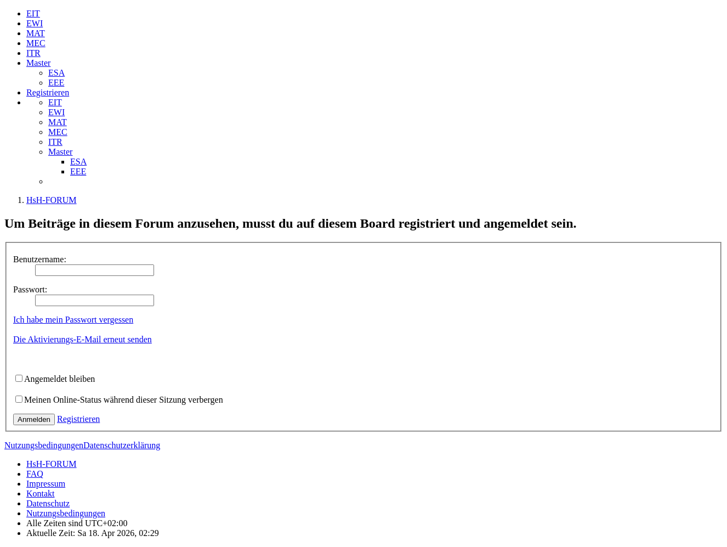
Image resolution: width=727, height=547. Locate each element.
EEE (56, 82)
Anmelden (34, 419)
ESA (56, 72)
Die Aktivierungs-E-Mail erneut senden (82, 339)
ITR (33, 53)
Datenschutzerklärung (121, 445)
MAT (35, 33)
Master (38, 62)
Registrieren (47, 92)
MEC (36, 43)
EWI (34, 23)
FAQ (34, 473)
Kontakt (40, 493)
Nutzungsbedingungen (43, 445)
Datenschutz (48, 503)
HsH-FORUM (51, 464)
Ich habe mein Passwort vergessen (73, 319)
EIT (33, 13)
